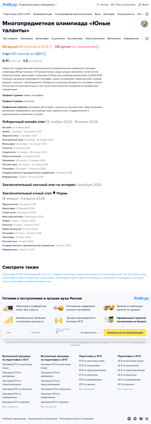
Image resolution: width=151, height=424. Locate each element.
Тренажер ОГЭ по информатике (50, 395)
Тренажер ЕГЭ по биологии (17, 389)
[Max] (147, 418)
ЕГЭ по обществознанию (92, 370)
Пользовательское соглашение (76, 418)
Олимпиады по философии (70, 277)
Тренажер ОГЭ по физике (55, 402)
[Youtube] (141, 418)
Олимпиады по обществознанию (27, 281)
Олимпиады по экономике (40, 277)
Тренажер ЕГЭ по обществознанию (11, 382)
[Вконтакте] (129, 418)
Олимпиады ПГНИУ (12, 274)
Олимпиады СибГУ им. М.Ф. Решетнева (124, 274)
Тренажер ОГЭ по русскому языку (56, 366)
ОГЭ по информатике (129, 379)
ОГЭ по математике (128, 365)
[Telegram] (135, 418)
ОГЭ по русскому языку (130, 360)
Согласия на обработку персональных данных (91, 342)
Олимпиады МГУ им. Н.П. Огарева (42, 274)
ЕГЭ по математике (89, 365)
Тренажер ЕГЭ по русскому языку (17, 366)
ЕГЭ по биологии (88, 375)
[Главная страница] (9, 4)
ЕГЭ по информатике (90, 379)
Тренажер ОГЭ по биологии (56, 389)
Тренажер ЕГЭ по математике (11, 374)
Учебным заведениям (14, 418)
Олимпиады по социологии (100, 277)
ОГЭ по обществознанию (131, 370)
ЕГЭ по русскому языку (92, 360)
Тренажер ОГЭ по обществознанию (50, 382)
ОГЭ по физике (126, 384)
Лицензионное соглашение (43, 418)
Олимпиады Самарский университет (82, 274)
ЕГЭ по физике (87, 384)
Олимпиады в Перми (13, 277)
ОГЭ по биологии (127, 375)
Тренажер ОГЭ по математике (50, 374)
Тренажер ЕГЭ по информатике (11, 395)
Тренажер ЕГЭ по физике (16, 402)
